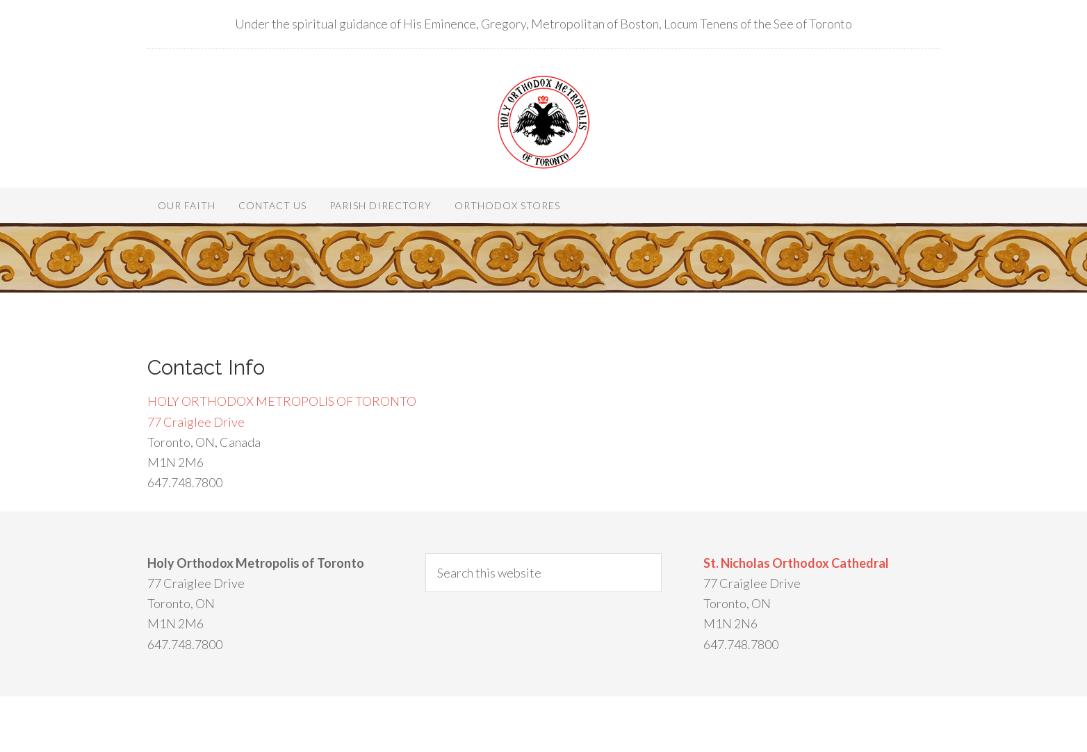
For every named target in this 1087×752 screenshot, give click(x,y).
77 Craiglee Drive (196, 422)
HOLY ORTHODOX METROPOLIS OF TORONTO (281, 401)
